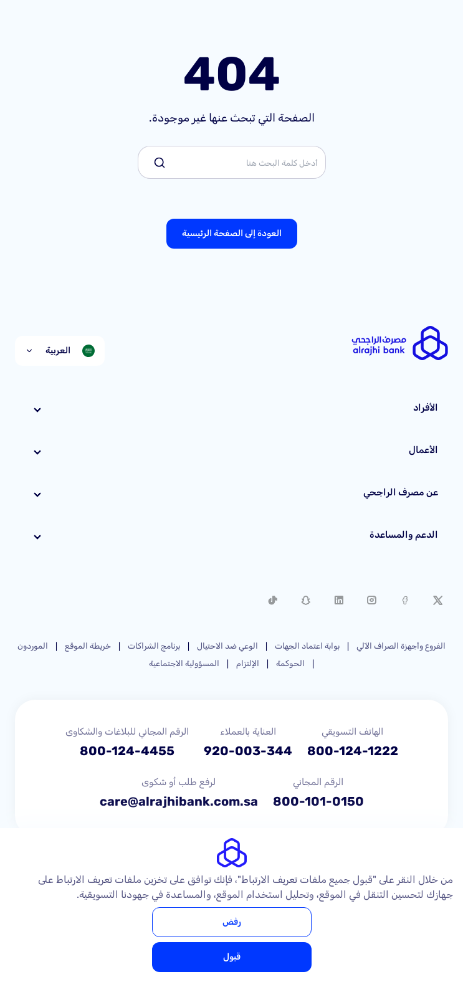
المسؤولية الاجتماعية (184, 663)
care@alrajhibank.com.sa (179, 801)
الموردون (32, 646)
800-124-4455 (127, 750)
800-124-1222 (352, 750)
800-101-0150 (318, 801)
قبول (232, 956)
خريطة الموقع (88, 646)
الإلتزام (247, 663)
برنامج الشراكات (154, 646)
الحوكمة (290, 663)
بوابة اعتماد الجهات (307, 646)
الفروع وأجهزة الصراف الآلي (401, 646)
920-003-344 (248, 750)
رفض (231, 922)
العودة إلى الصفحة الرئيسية (232, 233)
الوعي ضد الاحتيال (227, 646)
